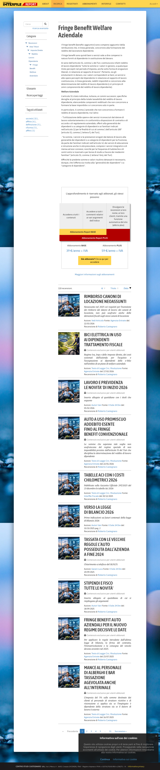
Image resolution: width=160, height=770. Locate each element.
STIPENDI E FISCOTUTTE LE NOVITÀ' (98, 585)
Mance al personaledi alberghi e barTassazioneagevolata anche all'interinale (102, 677)
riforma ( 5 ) (31, 127)
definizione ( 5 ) (33, 124)
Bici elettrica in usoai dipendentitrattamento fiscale (103, 339)
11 (110, 731)
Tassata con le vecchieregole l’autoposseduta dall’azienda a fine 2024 (106, 547)
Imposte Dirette (37, 50)
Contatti (121, 4)
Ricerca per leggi (35, 95)
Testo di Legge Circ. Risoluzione (106, 368)
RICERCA (58, 4)
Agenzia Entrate (118, 320)
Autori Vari (96, 405)
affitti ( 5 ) (30, 130)
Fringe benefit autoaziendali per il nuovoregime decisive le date (105, 624)
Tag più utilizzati (34, 109)
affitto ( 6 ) (30, 121)
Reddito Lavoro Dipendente (33, 57)
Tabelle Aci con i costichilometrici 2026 (104, 477)
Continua (105, 759)
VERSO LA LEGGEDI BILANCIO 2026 (99, 510)
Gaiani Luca (97, 569)
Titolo (113, 288)
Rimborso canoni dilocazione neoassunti (105, 299)
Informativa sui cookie (125, 759)
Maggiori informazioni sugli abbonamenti (94, 274)
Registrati (72, 4)
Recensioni (32, 43)
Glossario (31, 88)
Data (126, 288)
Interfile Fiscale (91, 496)
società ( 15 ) (32, 118)
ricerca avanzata (40, 28)
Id (102, 288)
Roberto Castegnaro (107, 326)
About (45, 4)
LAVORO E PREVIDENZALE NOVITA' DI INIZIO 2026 (105, 385)
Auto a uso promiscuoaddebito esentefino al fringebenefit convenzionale (106, 427)
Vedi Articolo (97, 320)
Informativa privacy (136, 766)
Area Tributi (34, 47)
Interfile (106, 4)
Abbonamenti (89, 4)
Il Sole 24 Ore (114, 405)
